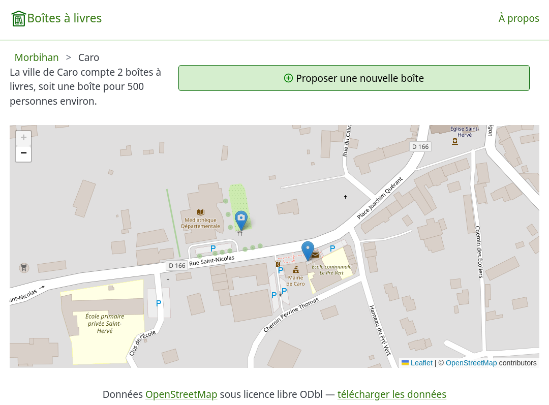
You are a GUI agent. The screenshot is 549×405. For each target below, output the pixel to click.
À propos (519, 18)
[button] (241, 220)
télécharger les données (392, 394)
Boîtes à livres (64, 18)
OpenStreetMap (471, 363)
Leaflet (417, 363)
